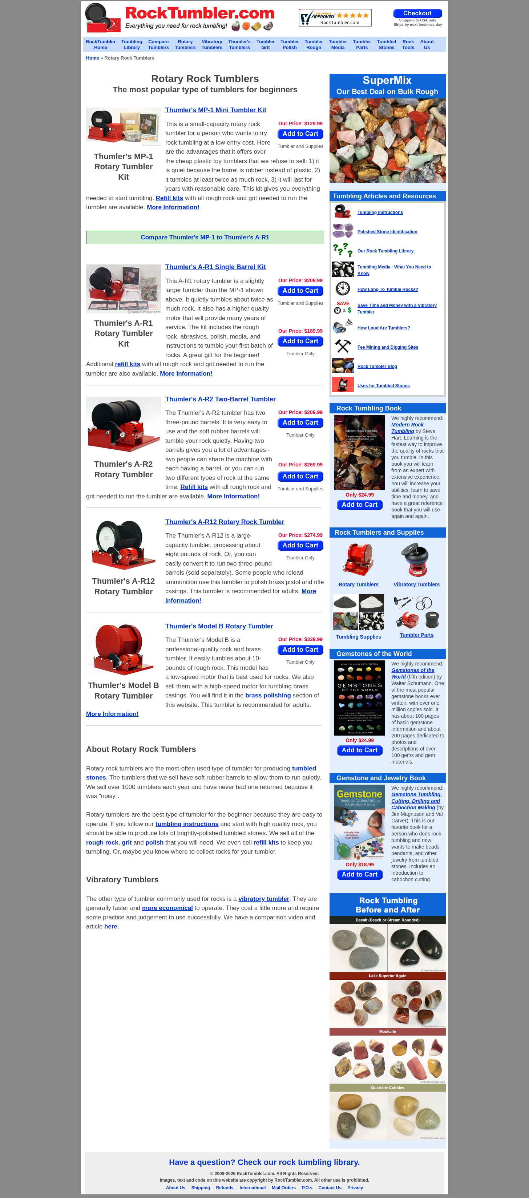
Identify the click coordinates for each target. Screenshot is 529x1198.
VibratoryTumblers (212, 44)
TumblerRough (314, 44)
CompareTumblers (158, 44)
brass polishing (268, 695)
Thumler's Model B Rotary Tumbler (219, 626)
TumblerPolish (289, 44)
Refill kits (169, 198)
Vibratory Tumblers (416, 584)
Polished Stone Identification (387, 231)
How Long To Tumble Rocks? (388, 289)
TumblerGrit (266, 44)
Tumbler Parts (416, 635)
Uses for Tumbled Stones (384, 385)
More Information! (173, 207)
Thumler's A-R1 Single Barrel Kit (215, 267)
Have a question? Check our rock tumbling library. (264, 1162)
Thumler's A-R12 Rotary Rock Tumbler (224, 522)
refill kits (127, 364)
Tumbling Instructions (380, 212)
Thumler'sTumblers (239, 44)
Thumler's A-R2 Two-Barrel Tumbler (220, 399)
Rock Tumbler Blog (377, 366)
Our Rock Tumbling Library (385, 251)
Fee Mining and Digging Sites (388, 347)
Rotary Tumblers (359, 584)
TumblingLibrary (131, 44)
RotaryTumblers (185, 44)
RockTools (408, 44)
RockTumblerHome (101, 44)
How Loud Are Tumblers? (384, 328)
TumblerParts (362, 44)
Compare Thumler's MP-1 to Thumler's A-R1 (205, 237)
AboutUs (427, 44)
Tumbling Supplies (358, 637)
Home (92, 58)
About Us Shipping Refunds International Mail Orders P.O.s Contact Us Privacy (264, 1187)
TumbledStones (386, 44)
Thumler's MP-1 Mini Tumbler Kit (215, 110)
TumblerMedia (338, 44)
